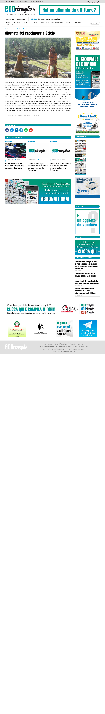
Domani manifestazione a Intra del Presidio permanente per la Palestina (60, 166)
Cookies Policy (66, 351)
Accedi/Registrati (37, 1)
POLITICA (17, 22)
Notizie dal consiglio (56, 22)
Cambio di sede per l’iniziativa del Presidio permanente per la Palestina (38, 166)
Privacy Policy (57, 351)
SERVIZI (69, 22)
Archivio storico (22, 1)
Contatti (9, 24)
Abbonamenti (10, 1)
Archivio (78, 22)
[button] (7, 130)
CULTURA (35, 22)
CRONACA (8, 22)
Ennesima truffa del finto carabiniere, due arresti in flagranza (14, 165)
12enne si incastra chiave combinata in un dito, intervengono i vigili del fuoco (85, 291)
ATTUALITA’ (26, 22)
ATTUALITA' (31, 141)
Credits (73, 351)
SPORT (43, 22)
